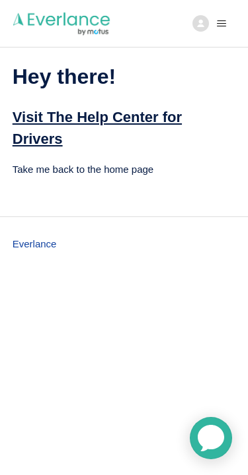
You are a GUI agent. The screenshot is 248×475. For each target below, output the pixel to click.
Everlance (35, 243)
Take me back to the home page (83, 169)
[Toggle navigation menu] (211, 23)
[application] (211, 438)
